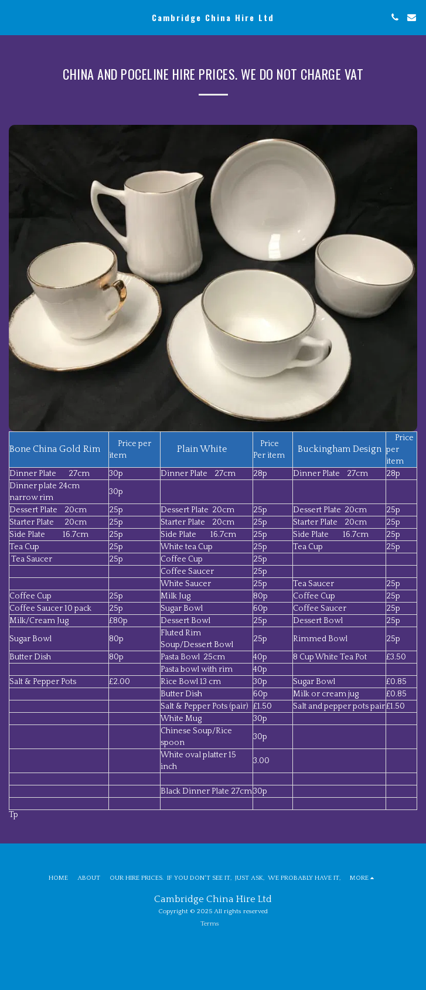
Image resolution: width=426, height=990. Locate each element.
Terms (209, 923)
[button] (13, 17)
